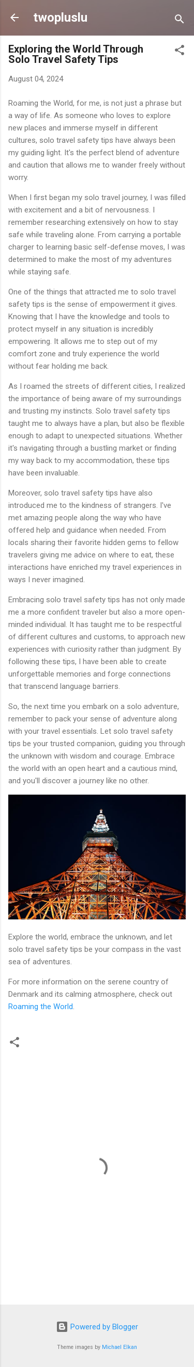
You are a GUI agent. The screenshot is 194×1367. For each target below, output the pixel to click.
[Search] (179, 21)
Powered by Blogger (97, 1326)
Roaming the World (40, 1006)
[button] (179, 52)
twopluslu (60, 17)
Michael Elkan (119, 1347)
